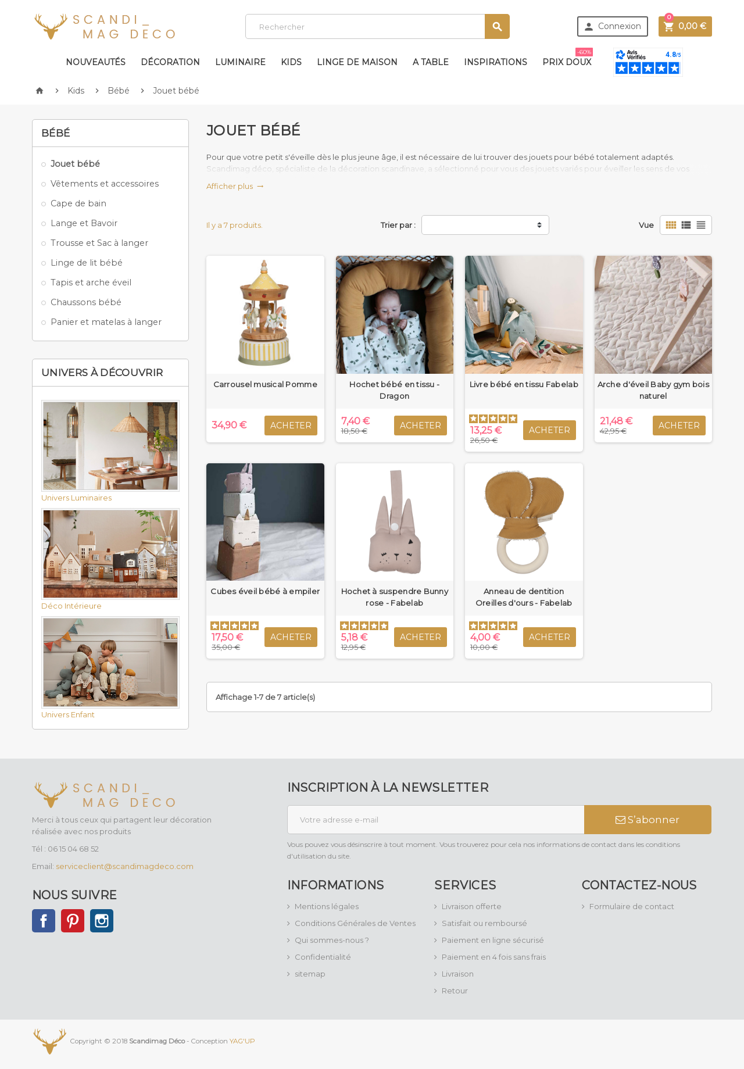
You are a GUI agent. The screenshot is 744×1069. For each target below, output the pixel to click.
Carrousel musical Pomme (265, 384)
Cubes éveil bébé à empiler (265, 591)
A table (431, 62)
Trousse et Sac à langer (99, 243)
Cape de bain (78, 203)
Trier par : (398, 225)
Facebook (43, 920)
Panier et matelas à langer (106, 322)
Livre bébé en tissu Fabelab (524, 384)
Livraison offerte (472, 906)
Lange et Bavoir (84, 223)
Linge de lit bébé (87, 263)
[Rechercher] (377, 26)
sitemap (310, 973)
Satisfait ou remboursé (484, 923)
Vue (646, 225)
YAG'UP (242, 1040)
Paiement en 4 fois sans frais (494, 956)
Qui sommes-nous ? (332, 940)
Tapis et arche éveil (91, 282)
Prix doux (567, 57)
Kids (291, 62)
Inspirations (495, 62)
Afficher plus (235, 186)
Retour (455, 990)
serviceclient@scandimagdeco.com (125, 866)
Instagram (101, 920)
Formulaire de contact (631, 906)
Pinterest (72, 920)
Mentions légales (327, 906)
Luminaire (240, 62)
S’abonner (647, 819)
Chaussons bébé (86, 302)
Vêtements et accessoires (105, 183)
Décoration (170, 62)
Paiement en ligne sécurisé (493, 940)
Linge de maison (357, 62)
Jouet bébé (75, 164)
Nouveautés (96, 62)
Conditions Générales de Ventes (355, 923)
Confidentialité (323, 956)
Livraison (458, 973)
